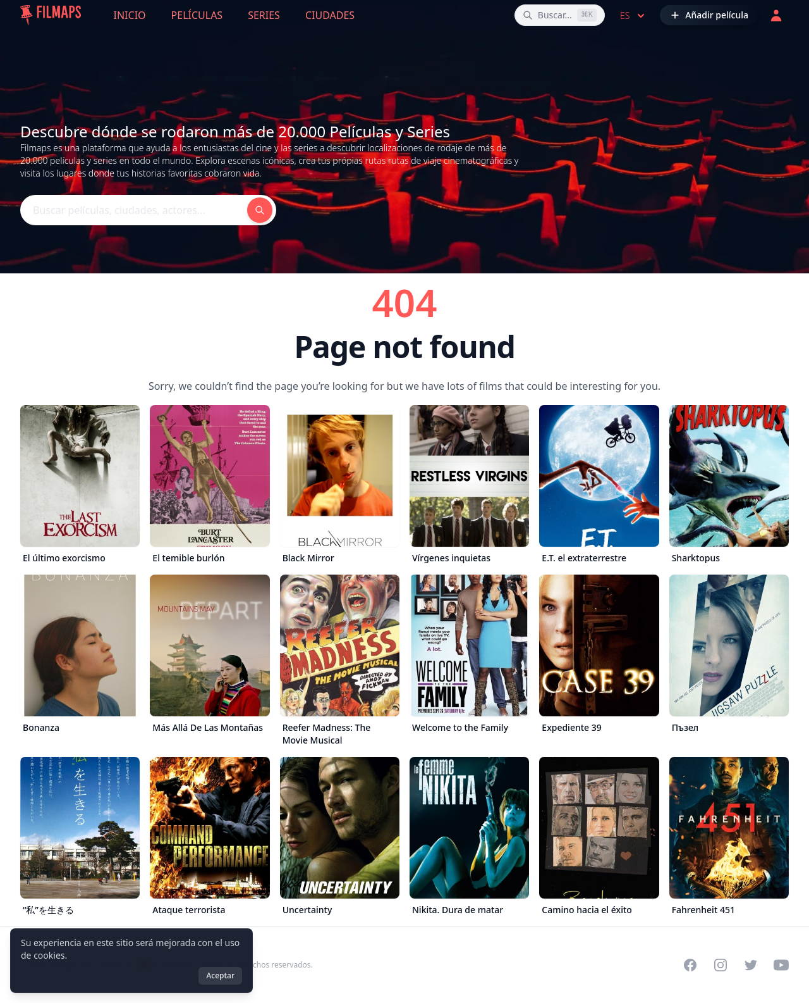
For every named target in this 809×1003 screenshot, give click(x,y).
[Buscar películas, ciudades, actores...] (559, 15)
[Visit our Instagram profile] (720, 965)
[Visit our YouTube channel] (781, 965)
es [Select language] (633, 15)
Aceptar (220, 975)
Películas (197, 15)
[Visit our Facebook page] (690, 965)
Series (264, 15)
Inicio (130, 15)
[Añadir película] (709, 15)
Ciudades (330, 15)
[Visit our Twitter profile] (750, 965)
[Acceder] (776, 15)
